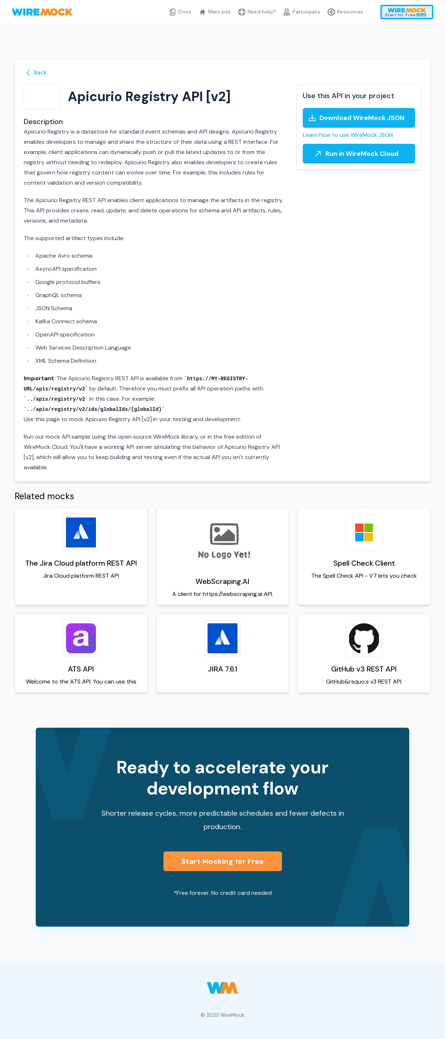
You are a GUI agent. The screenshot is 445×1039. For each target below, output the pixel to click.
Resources (345, 12)
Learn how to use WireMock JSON (348, 135)
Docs (180, 12)
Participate (301, 12)
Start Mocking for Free (222, 861)
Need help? (257, 12)
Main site (215, 12)
